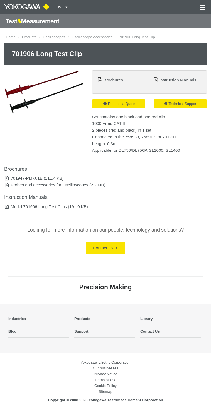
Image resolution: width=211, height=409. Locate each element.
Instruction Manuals (177, 80)
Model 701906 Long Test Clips (39, 206)
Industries (17, 319)
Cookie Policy (105, 386)
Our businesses (105, 368)
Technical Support (180, 104)
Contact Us (105, 248)
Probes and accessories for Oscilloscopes (49, 184)
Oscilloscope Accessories (92, 37)
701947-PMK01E (26, 178)
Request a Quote (119, 104)
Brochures (113, 80)
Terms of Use (105, 380)
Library (146, 319)
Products (29, 37)
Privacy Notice (105, 374)
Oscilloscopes (54, 37)
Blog (12, 331)
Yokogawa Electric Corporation (105, 362)
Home (11, 37)
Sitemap (105, 391)
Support (81, 331)
